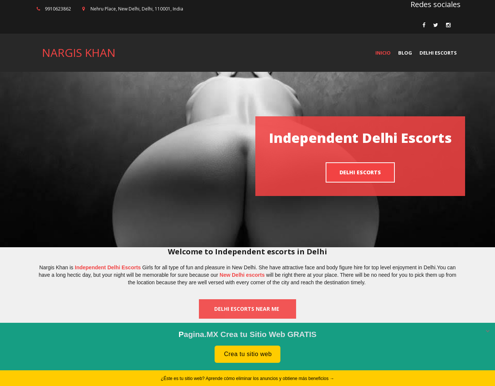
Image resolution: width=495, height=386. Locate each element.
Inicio (383, 52)
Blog (405, 52)
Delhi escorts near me (247, 308)
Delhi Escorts (438, 52)
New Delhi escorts (242, 275)
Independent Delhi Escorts (108, 267)
